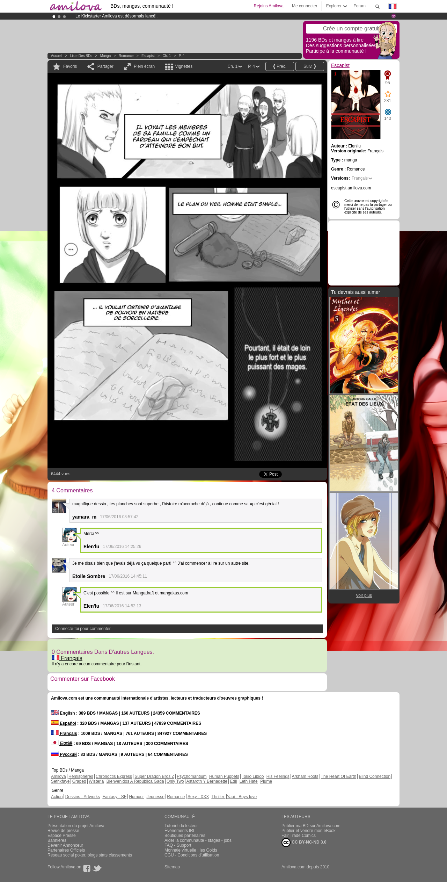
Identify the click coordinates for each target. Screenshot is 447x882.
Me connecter (304, 5)
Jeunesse (155, 796)
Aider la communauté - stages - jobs (198, 840)
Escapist (148, 56)
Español (63, 723)
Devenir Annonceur (65, 845)
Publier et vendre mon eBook (308, 830)
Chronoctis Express (114, 776)
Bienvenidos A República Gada (135, 781)
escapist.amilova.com (351, 188)
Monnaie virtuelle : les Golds (190, 850)
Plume (266, 781)
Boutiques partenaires (184, 835)
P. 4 (182, 56)
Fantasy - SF (114, 796)
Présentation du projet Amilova (75, 825)
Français (67, 658)
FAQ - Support (177, 845)
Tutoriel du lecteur (181, 825)
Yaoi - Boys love (242, 796)
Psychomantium (191, 776)
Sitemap (172, 867)
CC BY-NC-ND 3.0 (304, 842)
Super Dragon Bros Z (154, 776)
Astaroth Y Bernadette (206, 781)
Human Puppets (224, 776)
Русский (64, 754)
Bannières (56, 840)
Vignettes (183, 66)
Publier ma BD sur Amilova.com (310, 825)
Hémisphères (80, 776)
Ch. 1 (166, 56)
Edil (233, 781)
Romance (126, 56)
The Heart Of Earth (338, 776)
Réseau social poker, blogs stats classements (89, 855)
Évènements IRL (180, 830)
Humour (136, 796)
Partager (105, 66)
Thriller (218, 796)
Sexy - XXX (198, 796)
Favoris (70, 66)
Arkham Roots (305, 776)
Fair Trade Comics (298, 835)
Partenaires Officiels (66, 850)
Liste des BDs (81, 56)
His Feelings (278, 776)
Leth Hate (249, 781)
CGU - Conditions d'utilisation (191, 855)
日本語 (61, 743)
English (63, 713)
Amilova (58, 776)
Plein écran (144, 66)
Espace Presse (61, 835)
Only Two (175, 781)
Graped (79, 781)
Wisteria (96, 781)
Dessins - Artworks (82, 796)
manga (105, 56)
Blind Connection (374, 776)
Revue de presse (63, 830)
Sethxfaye (60, 781)
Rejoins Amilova (269, 5)
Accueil (56, 56)
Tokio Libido (253, 776)
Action (57, 796)
